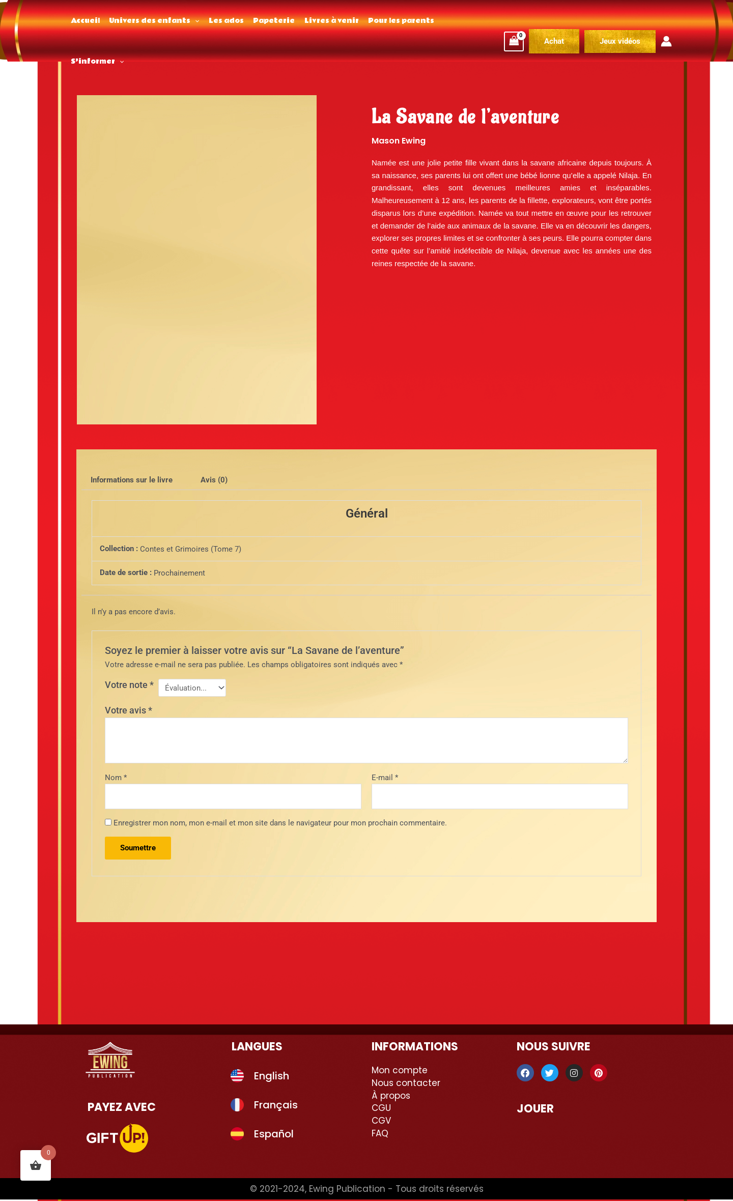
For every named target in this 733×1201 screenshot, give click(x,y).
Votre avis (128, 711)
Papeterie (266, 21)
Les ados (220, 21)
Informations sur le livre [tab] (132, 479)
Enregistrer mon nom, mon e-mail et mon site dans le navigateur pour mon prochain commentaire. (280, 824)
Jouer (535, 1110)
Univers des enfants (151, 21)
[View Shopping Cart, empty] (514, 21)
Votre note (129, 684)
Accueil (84, 21)
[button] (620, 21)
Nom (116, 779)
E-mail (385, 779)
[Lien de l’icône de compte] (666, 20)
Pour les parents (389, 21)
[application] (191, 21)
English (271, 1077)
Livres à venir (321, 21)
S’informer (455, 21)
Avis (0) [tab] (214, 479)
